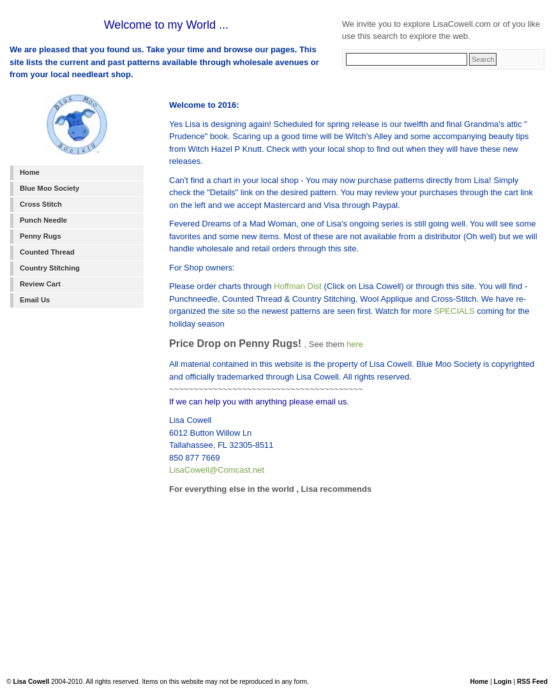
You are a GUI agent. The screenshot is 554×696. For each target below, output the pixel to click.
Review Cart (40, 284)
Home (30, 172)
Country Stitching (50, 268)
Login (502, 681)
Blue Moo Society (49, 188)
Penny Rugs (40, 236)
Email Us (35, 300)
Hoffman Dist (298, 286)
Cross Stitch (41, 204)
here (355, 344)
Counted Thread (47, 252)
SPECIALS (454, 311)
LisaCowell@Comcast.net (216, 470)
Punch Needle (43, 220)
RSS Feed (532, 681)
